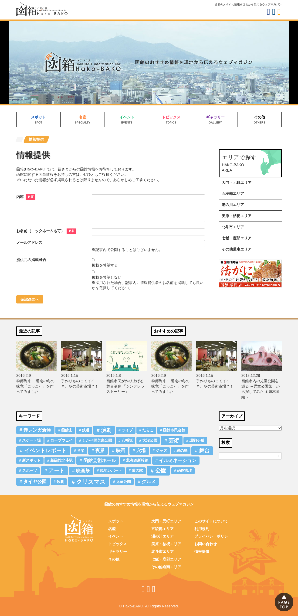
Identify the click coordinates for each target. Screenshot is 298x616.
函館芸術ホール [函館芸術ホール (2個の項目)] (99, 460)
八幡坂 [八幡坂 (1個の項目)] (127, 440)
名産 (82, 117)
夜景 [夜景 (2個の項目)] (100, 450)
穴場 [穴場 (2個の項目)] (141, 450)
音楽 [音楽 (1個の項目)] (81, 451)
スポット (38, 117)
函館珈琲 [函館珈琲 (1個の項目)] (184, 471)
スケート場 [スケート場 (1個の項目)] (31, 440)
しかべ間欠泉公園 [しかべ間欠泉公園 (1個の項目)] (97, 440)
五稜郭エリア (233, 194)
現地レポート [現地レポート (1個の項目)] (111, 471)
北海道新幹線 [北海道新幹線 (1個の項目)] (137, 460)
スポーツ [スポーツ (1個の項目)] (29, 471)
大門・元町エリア (236, 183)
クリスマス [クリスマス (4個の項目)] (90, 482)
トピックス (171, 117)
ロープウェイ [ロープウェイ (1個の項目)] (61, 440)
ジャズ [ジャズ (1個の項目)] (161, 451)
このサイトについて (211, 521)
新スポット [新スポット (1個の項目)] (31, 460)
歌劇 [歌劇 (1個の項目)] (60, 482)
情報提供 (201, 552)
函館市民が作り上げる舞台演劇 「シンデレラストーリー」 (125, 386)
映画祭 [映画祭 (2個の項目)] (83, 470)
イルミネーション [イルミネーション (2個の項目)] (177, 460)
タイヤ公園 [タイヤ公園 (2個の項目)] (35, 481)
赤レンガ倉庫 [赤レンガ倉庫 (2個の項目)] (37, 430)
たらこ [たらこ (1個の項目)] (147, 430)
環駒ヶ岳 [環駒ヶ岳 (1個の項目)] (196, 440)
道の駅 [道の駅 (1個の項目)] (137, 471)
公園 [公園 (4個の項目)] (160, 470)
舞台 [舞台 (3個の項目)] (204, 450)
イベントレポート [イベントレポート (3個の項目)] (45, 450)
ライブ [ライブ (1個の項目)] (127, 430)
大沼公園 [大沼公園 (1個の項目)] (149, 440)
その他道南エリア (236, 249)
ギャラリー (215, 117)
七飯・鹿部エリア (236, 238)
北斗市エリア (233, 227)
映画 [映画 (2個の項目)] (120, 450)
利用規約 (201, 529)
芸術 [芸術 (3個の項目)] (174, 440)
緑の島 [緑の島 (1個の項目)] (182, 451)
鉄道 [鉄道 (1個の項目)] (85, 430)
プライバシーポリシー (213, 536)
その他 (259, 117)
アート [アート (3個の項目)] (56, 470)
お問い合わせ (205, 544)
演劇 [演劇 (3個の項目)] (106, 430)
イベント (126, 117)
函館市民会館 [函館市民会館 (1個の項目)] (174, 430)
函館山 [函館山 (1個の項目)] (66, 430)
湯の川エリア (233, 205)
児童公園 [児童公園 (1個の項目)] (123, 482)
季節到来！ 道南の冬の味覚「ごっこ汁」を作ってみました (35, 386)
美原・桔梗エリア (236, 216)
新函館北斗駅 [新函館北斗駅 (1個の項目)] (61, 460)
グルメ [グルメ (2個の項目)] (149, 481)
